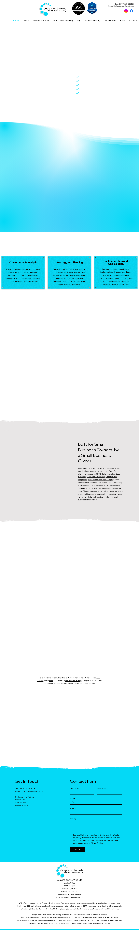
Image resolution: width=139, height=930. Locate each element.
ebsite (109, 477)
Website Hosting (55, 915)
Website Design (67, 915)
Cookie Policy (99, 920)
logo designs (115, 906)
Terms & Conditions (65, 920)
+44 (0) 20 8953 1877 (71, 892)
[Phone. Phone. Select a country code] (73, 802)
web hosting (102, 903)
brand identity (102, 906)
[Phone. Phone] (98, 802)
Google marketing (51, 906)
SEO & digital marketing (105, 474)
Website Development (82, 915)
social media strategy (73, 681)
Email (73, 808)
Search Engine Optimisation (30, 917)
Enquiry (73, 818)
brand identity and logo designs (100, 480)
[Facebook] (131, 11)
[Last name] (108, 792)
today (65, 683)
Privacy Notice (87, 920)
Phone (72, 798)
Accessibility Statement (113, 920)
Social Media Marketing (89, 917)
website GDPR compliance (86, 906)
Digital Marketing (51, 917)
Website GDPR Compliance (108, 917)
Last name (101, 788)
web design (90, 474)
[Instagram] (126, 11)
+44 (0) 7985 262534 (27, 788)
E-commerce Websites (99, 915)
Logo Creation (74, 917)
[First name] (81, 792)
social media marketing (96, 477)
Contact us (58, 683)
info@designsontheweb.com (32, 791)
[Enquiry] (96, 825)
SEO (51, 681)
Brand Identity (63, 917)
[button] (41, 20)
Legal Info (77, 920)
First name (75, 788)
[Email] (95, 812)
